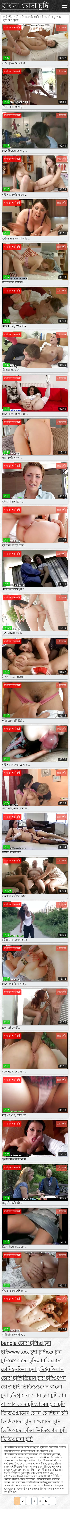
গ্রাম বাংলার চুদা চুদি (37, 1395)
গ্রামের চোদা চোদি (34, 1413)
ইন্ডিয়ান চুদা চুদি (36, 1378)
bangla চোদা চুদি (19, 1343)
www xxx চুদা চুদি (27, 1352)
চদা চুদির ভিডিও (33, 1430)
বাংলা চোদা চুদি (25, 5)
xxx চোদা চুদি (22, 1360)
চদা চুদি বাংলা (30, 1422)
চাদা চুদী (24, 1439)
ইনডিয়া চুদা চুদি (28, 1369)
